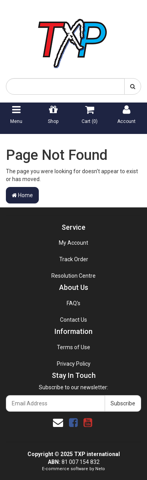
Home (22, 195)
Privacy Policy (74, 364)
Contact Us (73, 320)
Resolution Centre (73, 276)
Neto (100, 468)
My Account (73, 243)
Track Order (73, 259)
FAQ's (73, 303)
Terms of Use (73, 347)
